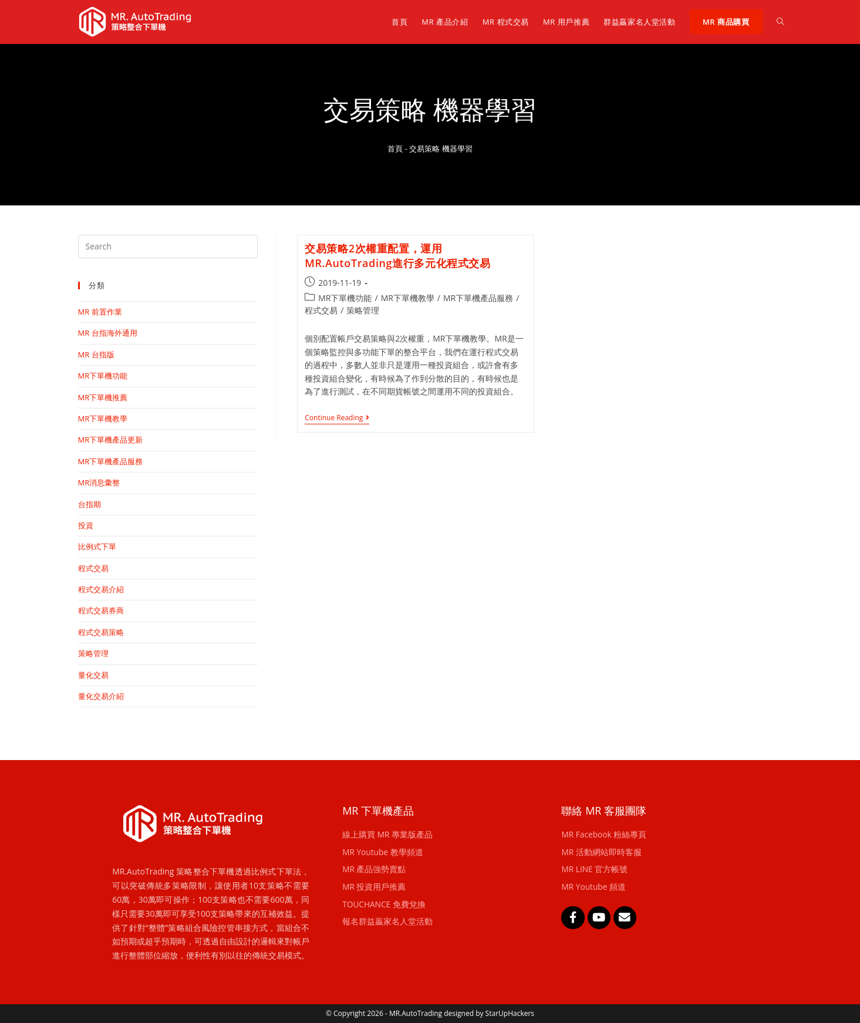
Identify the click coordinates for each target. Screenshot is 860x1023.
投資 (85, 525)
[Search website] (780, 21)
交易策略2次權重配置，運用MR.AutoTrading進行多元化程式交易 (397, 255)
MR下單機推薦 (103, 397)
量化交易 (93, 675)
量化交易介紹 (101, 696)
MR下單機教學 (407, 297)
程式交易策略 (101, 632)
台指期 (89, 504)
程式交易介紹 (101, 589)
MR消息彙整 (99, 482)
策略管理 (362, 310)
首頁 (395, 148)
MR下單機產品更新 (110, 439)
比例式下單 (97, 546)
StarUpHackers (509, 1013)
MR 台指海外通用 (107, 333)
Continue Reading (337, 418)
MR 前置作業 (100, 311)
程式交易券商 (101, 610)
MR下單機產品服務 (478, 297)
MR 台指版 (96, 354)
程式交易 (321, 310)
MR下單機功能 (345, 297)
